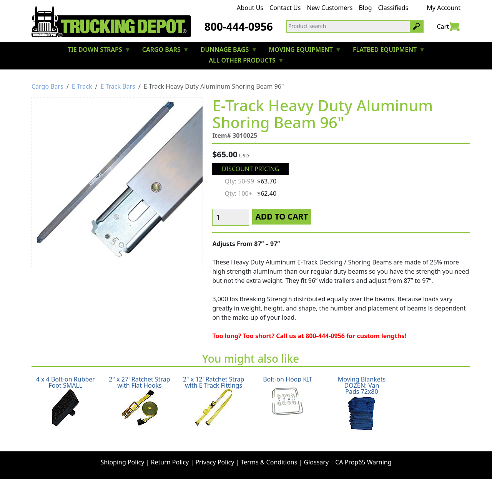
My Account (443, 7)
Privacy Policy (214, 462)
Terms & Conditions (269, 462)
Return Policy (170, 462)
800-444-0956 (238, 26)
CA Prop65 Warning (363, 462)
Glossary (316, 462)
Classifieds (393, 7)
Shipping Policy (122, 462)
